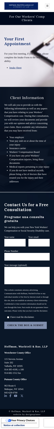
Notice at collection (14, 425)
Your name (15, 241)
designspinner (33, 414)
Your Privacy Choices (23, 420)
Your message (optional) (27, 274)
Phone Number (27, 255)
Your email (39, 241)
